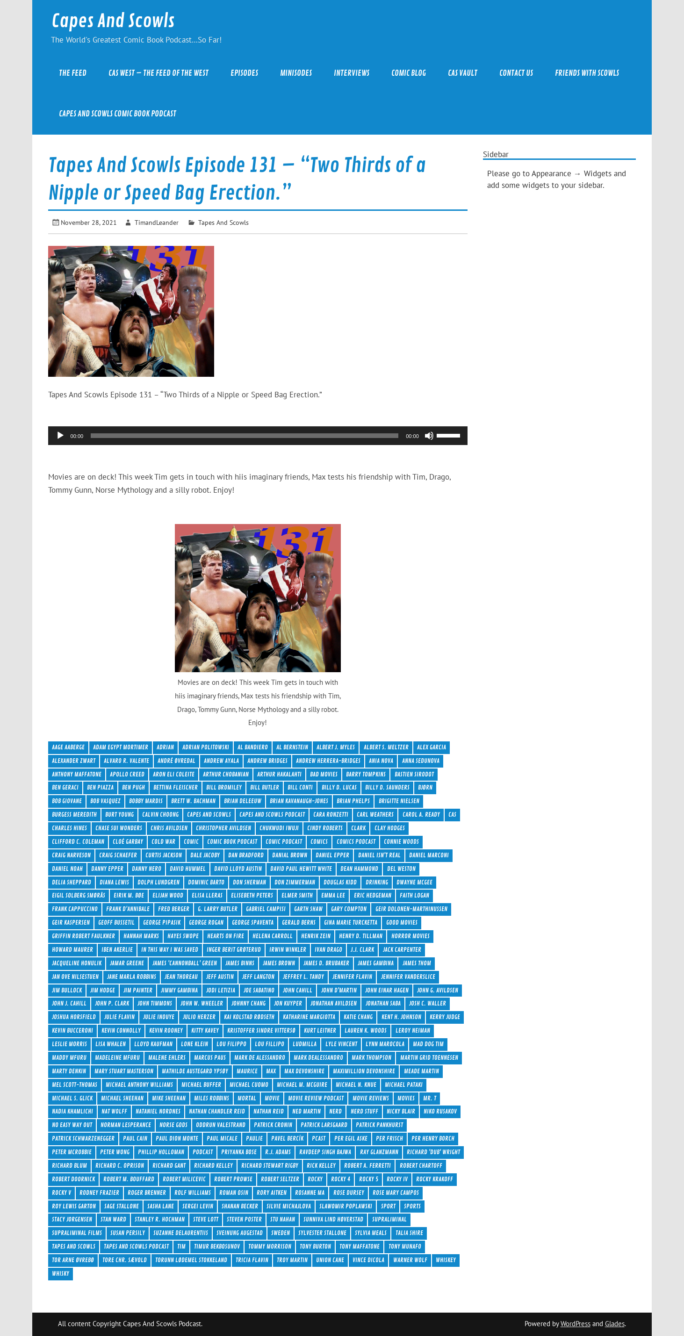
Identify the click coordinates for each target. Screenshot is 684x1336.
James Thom (417, 963)
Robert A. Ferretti (367, 1166)
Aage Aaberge (68, 747)
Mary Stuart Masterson (123, 1071)
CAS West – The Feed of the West (158, 73)
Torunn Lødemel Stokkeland (191, 1260)
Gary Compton (349, 909)
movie (272, 1098)
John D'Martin (339, 990)
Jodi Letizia (220, 990)
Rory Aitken (272, 1193)
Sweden (280, 1233)
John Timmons (154, 1003)
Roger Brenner (147, 1193)
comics (319, 842)
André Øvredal (176, 761)
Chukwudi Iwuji (279, 828)
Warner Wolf (410, 1260)
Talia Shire (409, 1233)
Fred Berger (173, 909)
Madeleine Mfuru (117, 1058)
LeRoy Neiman (413, 1030)
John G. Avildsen (437, 990)
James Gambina (376, 963)
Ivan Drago (328, 950)
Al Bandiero (253, 747)
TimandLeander (157, 222)
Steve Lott (205, 1219)
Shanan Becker (240, 1206)
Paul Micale (222, 1138)
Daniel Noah (67, 869)
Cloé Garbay (128, 842)
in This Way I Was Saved (169, 950)
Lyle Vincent (341, 1044)
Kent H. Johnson (401, 1017)
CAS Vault (462, 73)
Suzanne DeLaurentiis (180, 1233)
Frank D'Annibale (128, 909)
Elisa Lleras (207, 895)
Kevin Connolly (121, 1030)
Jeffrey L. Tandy (303, 977)
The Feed (72, 73)
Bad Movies (324, 774)
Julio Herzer (199, 1017)
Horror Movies (410, 936)
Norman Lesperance (126, 1125)
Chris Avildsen (169, 828)
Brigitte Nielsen (399, 801)
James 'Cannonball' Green (184, 963)
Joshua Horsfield (74, 1017)
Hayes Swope (183, 936)
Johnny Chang (248, 1003)
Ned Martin (306, 1111)
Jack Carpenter (402, 950)
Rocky (315, 1179)
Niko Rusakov (440, 1111)
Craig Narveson (71, 855)
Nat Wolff (114, 1111)
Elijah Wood (167, 895)
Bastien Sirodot (414, 774)
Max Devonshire (304, 1071)
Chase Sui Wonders (118, 828)
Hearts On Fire (225, 936)
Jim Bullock (67, 990)
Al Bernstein (292, 747)
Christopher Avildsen (223, 828)
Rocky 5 (368, 1179)
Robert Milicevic (184, 1179)
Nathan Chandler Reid (217, 1111)
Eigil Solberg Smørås (78, 895)
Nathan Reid (268, 1111)
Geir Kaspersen (71, 923)
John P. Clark (112, 1003)
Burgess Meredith (74, 815)
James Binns (239, 963)
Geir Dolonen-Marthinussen (411, 909)
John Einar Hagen (387, 990)
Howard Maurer (72, 950)
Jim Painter (137, 990)
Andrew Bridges (267, 761)
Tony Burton (315, 1246)
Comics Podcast (356, 842)
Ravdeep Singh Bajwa (325, 1152)
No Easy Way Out (72, 1125)
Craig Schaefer (118, 855)
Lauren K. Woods (366, 1030)
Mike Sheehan (169, 1098)
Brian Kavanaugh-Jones (299, 801)
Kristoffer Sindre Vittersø (261, 1030)
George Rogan (206, 923)
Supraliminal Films (77, 1233)
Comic (191, 842)
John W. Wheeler (201, 1003)
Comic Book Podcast (232, 842)
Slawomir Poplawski (345, 1206)
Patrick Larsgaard (324, 1125)
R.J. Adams (278, 1152)
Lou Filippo (231, 1044)
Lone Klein (194, 1044)
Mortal (247, 1098)
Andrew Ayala (221, 761)
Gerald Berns (299, 923)
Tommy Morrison (269, 1246)
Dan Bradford (246, 855)
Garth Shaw (308, 909)
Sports (412, 1206)
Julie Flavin (119, 1017)
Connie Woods (401, 842)
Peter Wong (115, 1152)
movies (406, 1098)
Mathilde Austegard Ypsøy (195, 1071)
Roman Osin (233, 1193)
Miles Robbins (211, 1098)
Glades (615, 1323)
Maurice (247, 1071)
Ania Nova (381, 761)
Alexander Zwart (73, 761)
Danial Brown (289, 855)
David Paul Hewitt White (301, 869)
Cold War (163, 842)
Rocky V (61, 1193)
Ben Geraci (65, 787)
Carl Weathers (375, 815)
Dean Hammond (359, 869)
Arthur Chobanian (226, 774)
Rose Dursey (348, 1193)
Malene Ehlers (167, 1058)
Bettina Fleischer (175, 787)
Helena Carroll (272, 936)
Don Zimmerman (294, 882)
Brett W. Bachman (193, 801)
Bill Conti (300, 787)
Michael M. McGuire (302, 1085)
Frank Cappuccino (75, 909)
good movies (402, 923)
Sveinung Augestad (239, 1233)
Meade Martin (421, 1071)
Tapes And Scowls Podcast (136, 1246)
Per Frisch (389, 1138)
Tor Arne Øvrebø (73, 1260)
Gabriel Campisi (266, 909)
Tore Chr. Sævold (124, 1260)
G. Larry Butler (218, 909)
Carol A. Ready (421, 815)
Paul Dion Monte (177, 1138)
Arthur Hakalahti (279, 774)
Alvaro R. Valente (126, 761)
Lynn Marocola (385, 1044)
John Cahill (297, 990)
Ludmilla (305, 1044)
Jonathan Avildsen (333, 1003)
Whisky (60, 1274)
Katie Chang (358, 1017)
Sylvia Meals (371, 1233)
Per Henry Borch (432, 1138)
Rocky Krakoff (434, 1179)
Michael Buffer (201, 1085)
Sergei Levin (197, 1206)
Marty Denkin (69, 1071)
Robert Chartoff (421, 1166)
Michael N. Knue (356, 1085)
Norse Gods (173, 1125)
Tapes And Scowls (223, 222)
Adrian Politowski (205, 747)
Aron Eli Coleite (173, 774)
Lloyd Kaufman (153, 1044)
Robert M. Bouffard (128, 1179)
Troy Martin (292, 1260)
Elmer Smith (297, 895)
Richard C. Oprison (119, 1166)
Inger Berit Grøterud (234, 950)
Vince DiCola (368, 1260)
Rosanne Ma (309, 1193)
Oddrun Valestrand (220, 1125)
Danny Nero (146, 869)
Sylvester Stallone (322, 1233)
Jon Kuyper (288, 1003)
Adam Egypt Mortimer (120, 747)
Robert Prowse (233, 1179)
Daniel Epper (332, 855)
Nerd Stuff (364, 1111)
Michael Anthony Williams (139, 1085)
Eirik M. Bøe (129, 895)
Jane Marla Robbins (131, 977)
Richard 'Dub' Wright (433, 1152)
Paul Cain (135, 1138)
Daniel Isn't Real (379, 855)
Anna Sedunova (420, 761)
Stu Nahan (282, 1219)
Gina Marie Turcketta (350, 923)
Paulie (254, 1138)
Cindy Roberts (325, 828)
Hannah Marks (141, 936)
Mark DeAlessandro (318, 1058)
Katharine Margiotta (309, 1017)
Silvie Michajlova (288, 1206)
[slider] (244, 435)
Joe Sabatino (259, 990)
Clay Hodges (389, 828)
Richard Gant (169, 1166)
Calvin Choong (160, 815)
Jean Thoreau (181, 977)
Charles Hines (69, 828)
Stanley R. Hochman (160, 1219)
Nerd (335, 1111)
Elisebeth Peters (252, 895)
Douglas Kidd (340, 882)
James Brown (279, 963)
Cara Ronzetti (330, 815)
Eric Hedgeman (372, 895)
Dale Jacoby (205, 855)
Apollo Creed (127, 774)
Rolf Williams (192, 1193)
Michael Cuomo (249, 1085)
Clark (358, 828)
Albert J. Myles (336, 747)
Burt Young (119, 815)
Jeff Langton (258, 977)
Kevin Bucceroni (72, 1030)
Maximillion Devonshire (364, 1071)
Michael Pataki (404, 1085)
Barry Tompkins (366, 774)
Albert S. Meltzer (386, 747)
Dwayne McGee (414, 882)
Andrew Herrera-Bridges (328, 761)
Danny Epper (107, 869)
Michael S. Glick (72, 1098)
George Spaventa (253, 923)
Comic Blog (408, 73)
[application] (258, 435)
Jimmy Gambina (179, 990)
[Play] (60, 435)
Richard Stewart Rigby (269, 1166)
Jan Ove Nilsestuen (75, 977)
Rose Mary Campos (396, 1193)
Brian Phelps (353, 801)
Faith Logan (414, 895)
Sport (388, 1206)
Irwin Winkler (287, 950)
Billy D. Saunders (387, 787)
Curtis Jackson (163, 855)
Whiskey (446, 1260)
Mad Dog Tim (428, 1044)
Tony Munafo (405, 1246)
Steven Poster (244, 1219)
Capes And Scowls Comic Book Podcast (117, 114)
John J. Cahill (69, 1003)
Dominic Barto (206, 882)
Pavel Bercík (287, 1138)
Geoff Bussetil (116, 923)
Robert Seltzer (280, 1179)
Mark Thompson (371, 1058)
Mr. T (429, 1098)
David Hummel (188, 869)
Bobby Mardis (146, 801)
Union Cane (330, 1260)
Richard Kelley (213, 1166)
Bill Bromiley (224, 787)
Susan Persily (127, 1233)
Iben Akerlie (117, 950)
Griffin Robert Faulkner (83, 936)
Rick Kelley (321, 1166)
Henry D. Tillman (360, 936)
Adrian (165, 747)
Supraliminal (389, 1219)
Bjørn (425, 787)
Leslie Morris (69, 1044)
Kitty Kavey (205, 1030)
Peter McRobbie (72, 1152)
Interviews (351, 73)
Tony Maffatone (359, 1246)
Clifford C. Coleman (78, 842)
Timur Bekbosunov (217, 1246)
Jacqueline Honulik (76, 963)
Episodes (244, 73)
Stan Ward (113, 1219)
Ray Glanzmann (379, 1152)
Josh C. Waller (427, 1003)
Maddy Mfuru (69, 1058)
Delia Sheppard (71, 882)
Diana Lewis (114, 882)
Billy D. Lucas (339, 787)
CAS (452, 815)
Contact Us (516, 73)
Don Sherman (249, 882)
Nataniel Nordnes (158, 1111)
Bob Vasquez (105, 801)
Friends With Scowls (587, 73)
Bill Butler (264, 787)
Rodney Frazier (99, 1193)
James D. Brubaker (326, 963)
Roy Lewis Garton (74, 1206)
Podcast (203, 1152)
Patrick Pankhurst (379, 1125)
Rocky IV (397, 1179)
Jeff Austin (220, 977)
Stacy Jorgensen (72, 1219)
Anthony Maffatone (76, 774)
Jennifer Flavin (352, 977)
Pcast (318, 1138)
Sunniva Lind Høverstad (333, 1219)
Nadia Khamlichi (72, 1111)
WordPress (575, 1323)
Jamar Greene (127, 963)
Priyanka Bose (239, 1152)
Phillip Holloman (161, 1152)
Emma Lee (333, 895)
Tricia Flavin (252, 1260)
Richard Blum (69, 1166)
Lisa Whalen (110, 1044)
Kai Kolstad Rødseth (249, 1017)
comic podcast (284, 842)
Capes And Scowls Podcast (272, 815)
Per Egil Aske (350, 1138)
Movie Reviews (371, 1098)
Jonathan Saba (383, 1003)
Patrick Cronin (273, 1125)
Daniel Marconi (429, 855)
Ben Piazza (100, 787)
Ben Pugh (133, 787)
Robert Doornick (73, 1179)
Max (271, 1071)
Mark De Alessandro (259, 1058)
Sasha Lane (160, 1206)
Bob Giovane (67, 801)
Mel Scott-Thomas (74, 1085)
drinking (377, 882)
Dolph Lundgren (158, 882)
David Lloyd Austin (238, 869)
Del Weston (401, 869)
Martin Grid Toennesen (429, 1058)
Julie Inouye (158, 1017)
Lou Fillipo (269, 1044)
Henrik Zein (316, 936)
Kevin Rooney (166, 1030)
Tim (181, 1246)
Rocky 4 (340, 1179)
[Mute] (429, 435)
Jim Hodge (102, 990)
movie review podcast (316, 1098)
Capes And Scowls (112, 21)
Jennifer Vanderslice (408, 977)
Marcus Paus (210, 1058)
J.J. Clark (362, 950)
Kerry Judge (445, 1017)
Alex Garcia (431, 747)
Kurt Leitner (320, 1030)
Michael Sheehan (122, 1098)
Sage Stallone (121, 1206)
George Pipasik (161, 923)
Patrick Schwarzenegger (83, 1138)
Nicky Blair (401, 1111)
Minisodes (296, 73)
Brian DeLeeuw (242, 801)
